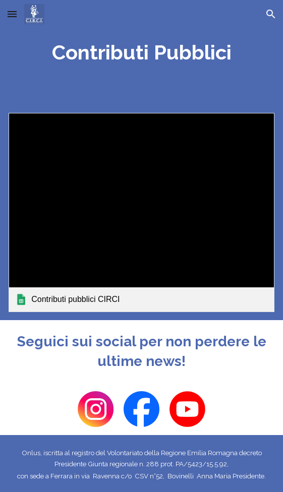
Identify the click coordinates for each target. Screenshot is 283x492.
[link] (141, 212)
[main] (141, 52)
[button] (12, 14)
